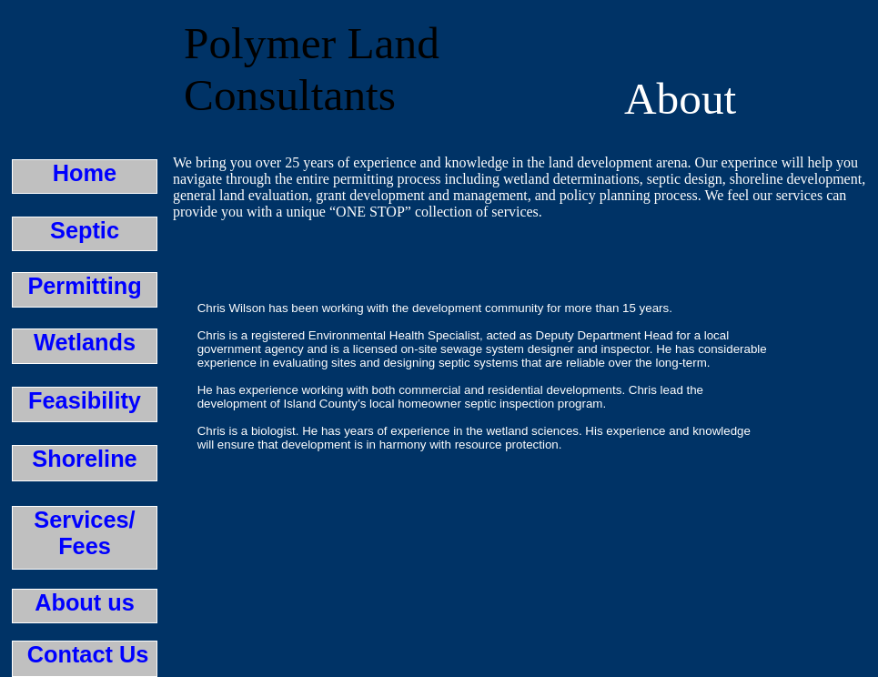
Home (84, 173)
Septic (84, 230)
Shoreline (84, 458)
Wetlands (85, 342)
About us (85, 602)
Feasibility (84, 400)
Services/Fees (84, 533)
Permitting (84, 285)
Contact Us (85, 654)
